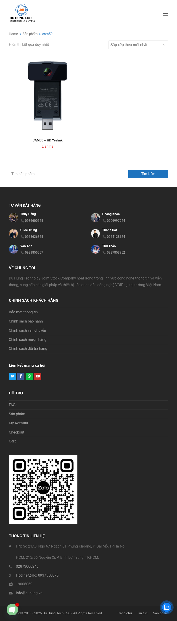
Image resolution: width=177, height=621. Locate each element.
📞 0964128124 (113, 237)
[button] (165, 13)
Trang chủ (124, 613)
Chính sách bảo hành (26, 321)
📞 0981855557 (31, 252)
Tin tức (142, 613)
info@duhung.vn (29, 593)
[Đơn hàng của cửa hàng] (138, 45)
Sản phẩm (17, 414)
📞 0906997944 (113, 220)
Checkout (16, 432)
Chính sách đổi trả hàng (28, 348)
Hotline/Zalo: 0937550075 (37, 575)
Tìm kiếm (148, 174)
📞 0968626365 (31, 237)
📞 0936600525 (31, 220)
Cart (12, 441)
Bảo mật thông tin (23, 312)
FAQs (13, 405)
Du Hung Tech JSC (57, 613)
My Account (18, 423)
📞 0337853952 (113, 252)
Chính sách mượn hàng (27, 339)
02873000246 (27, 566)
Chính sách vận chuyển (27, 330)
